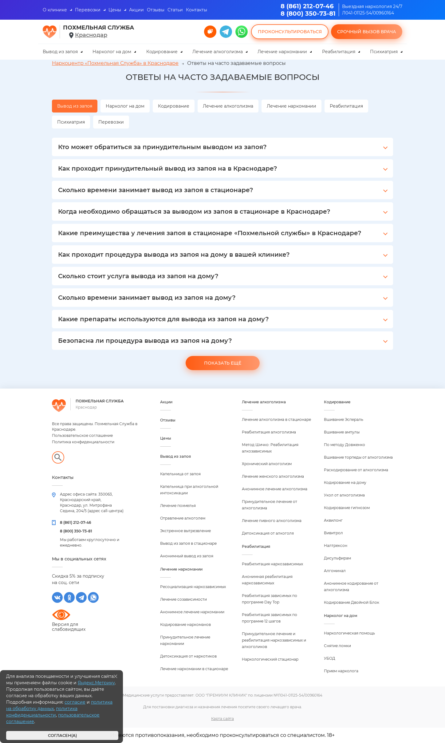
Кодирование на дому (345, 482)
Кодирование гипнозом (347, 507)
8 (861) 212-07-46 (307, 6)
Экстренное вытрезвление (185, 530)
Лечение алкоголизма (217, 51)
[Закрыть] (115, 676)
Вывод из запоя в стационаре (188, 543)
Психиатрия (384, 51)
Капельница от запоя (180, 474)
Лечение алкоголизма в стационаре (276, 419)
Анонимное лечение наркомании (192, 612)
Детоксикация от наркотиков (188, 656)
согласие (75, 702)
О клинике (55, 10)
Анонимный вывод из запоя (186, 556)
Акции (136, 10)
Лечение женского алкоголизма (273, 476)
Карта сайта (222, 718)
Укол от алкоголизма (344, 495)
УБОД (329, 658)
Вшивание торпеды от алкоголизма (358, 457)
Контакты (196, 10)
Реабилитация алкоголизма (269, 432)
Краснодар (91, 35)
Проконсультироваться (290, 31)
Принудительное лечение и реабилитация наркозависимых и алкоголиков (274, 640)
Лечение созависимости (183, 599)
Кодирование (162, 51)
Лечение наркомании (282, 51)
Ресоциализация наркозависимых (193, 586)
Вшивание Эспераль (343, 419)
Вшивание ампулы (342, 432)
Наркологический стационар (270, 659)
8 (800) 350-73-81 (308, 13)
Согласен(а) (62, 735)
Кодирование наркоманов (185, 624)
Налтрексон (335, 545)
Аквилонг (333, 520)
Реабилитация (338, 51)
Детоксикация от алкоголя (268, 533)
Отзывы (155, 10)
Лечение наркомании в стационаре (194, 668)
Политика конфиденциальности (83, 442)
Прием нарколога (341, 671)
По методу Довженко (344, 444)
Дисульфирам (337, 558)
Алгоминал (335, 570)
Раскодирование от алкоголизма (356, 470)
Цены (114, 10)
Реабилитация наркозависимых (272, 564)
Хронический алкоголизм (267, 463)
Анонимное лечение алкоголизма (274, 489)
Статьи (175, 10)
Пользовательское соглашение (82, 435)
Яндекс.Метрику (96, 683)
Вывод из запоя (60, 51)
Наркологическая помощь (349, 633)
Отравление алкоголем (182, 518)
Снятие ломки (337, 645)
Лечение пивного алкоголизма (271, 520)
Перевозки (87, 10)
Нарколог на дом (112, 51)
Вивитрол (333, 533)
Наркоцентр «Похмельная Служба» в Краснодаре (115, 63)
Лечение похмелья (178, 505)
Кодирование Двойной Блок (351, 602)
